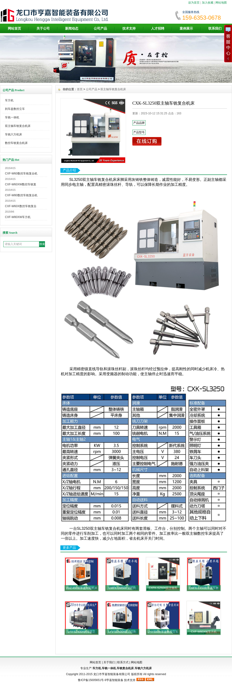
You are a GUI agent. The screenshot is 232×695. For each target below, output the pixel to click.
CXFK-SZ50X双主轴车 (163, 588)
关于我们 (109, 662)
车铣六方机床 (13, 134)
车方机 (9, 100)
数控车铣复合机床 (16, 143)
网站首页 (14, 28)
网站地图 (221, 2)
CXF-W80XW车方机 (18, 217)
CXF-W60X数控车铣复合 (20, 206)
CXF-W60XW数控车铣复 (20, 184)
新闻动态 (71, 28)
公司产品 (100, 28)
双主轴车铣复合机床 (18, 126)
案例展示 (186, 28)
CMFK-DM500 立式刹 (122, 588)
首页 (80, 89)
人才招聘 (157, 28)
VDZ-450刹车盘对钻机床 (81, 588)
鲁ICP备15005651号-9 (92, 680)
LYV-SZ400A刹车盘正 (81, 631)
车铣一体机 (12, 117)
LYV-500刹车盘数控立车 (163, 631)
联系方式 (123, 662)
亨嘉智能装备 (114, 680)
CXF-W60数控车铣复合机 (21, 173)
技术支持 (129, 28)
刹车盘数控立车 (15, 109)
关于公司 (43, 28)
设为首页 (194, 2)
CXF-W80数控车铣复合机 (21, 195)
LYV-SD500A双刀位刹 (122, 631)
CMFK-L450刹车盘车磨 (204, 588)
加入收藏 (207, 2)
